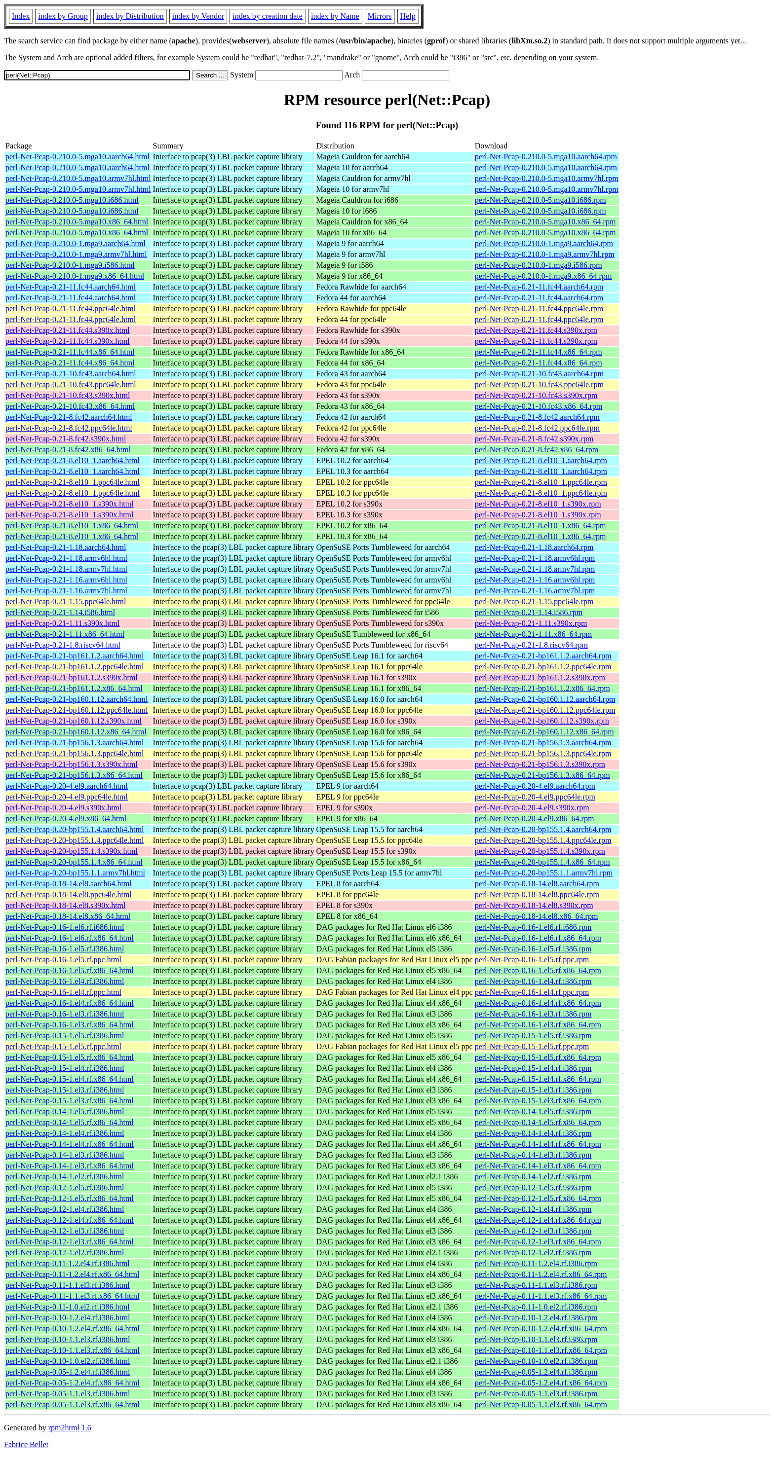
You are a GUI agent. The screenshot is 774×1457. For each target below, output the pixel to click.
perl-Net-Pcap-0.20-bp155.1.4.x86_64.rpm (542, 862)
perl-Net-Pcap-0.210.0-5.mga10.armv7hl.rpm (547, 178)
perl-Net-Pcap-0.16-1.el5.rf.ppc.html (63, 959)
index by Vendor (198, 16)
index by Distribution (130, 16)
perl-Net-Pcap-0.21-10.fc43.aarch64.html (70, 373)
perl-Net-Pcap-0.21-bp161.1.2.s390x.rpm (540, 677)
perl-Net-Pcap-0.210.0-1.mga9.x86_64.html (74, 276)
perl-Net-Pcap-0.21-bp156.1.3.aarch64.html (74, 742)
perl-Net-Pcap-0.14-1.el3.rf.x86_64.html (69, 1166)
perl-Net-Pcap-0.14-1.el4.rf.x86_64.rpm (538, 1144)
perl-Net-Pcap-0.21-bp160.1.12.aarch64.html (76, 699)
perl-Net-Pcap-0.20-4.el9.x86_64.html (65, 818)
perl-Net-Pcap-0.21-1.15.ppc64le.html (65, 601)
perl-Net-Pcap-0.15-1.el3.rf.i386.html (64, 1090)
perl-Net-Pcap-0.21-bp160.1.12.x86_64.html (76, 732)
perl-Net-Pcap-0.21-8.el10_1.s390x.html (69, 504)
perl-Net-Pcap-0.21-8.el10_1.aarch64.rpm (541, 460)
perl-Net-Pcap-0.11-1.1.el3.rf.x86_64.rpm (541, 1296)
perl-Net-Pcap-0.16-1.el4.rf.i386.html (64, 981)
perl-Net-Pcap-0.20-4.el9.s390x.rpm (532, 807)
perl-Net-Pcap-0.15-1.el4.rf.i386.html (64, 1068)
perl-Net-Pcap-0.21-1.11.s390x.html (62, 623)
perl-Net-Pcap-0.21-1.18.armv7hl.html (66, 569)
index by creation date (267, 16)
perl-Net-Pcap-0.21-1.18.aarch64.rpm (534, 547)
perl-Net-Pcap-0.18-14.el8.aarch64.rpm (537, 883)
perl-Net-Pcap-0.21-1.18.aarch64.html (65, 547)
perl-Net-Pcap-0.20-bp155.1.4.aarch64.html (74, 829)
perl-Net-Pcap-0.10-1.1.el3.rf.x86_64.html (72, 1350)
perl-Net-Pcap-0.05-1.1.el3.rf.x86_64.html (72, 1404)
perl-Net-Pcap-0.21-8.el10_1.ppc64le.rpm (541, 482)
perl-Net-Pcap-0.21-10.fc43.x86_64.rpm (539, 406)
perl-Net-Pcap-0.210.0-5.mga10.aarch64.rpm (546, 156)
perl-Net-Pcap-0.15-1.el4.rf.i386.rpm (533, 1068)
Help (408, 16)
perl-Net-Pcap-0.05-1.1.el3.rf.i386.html (67, 1393)
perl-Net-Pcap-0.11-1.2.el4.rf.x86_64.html (72, 1274)
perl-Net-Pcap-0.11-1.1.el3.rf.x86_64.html (72, 1296)
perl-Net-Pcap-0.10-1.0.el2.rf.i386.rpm (536, 1361)
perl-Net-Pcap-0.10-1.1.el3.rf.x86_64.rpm (541, 1350)
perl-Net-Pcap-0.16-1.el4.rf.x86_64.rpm (538, 1003)
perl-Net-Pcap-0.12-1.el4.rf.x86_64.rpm (538, 1220)
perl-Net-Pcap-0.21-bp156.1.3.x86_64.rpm (542, 775)
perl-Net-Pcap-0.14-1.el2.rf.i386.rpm (533, 1176)
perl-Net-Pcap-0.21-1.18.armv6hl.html (66, 558)
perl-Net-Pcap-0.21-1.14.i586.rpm (529, 612)
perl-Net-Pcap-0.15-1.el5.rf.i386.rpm (533, 1035)
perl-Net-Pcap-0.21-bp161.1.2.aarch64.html (74, 656)
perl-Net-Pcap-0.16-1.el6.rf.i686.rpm (533, 927)
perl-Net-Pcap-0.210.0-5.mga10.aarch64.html (77, 156)
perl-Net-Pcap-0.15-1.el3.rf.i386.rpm (533, 1090)
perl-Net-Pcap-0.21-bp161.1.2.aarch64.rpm (543, 656)
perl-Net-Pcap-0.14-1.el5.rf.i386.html (64, 1111)
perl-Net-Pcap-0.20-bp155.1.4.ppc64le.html (74, 840)
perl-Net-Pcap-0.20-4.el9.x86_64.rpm (534, 818)
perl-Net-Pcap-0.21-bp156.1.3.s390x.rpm (540, 764)
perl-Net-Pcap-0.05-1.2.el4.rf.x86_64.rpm (541, 1383)
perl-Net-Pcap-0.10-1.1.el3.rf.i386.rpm (536, 1339)
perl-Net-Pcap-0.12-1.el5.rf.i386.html (64, 1187)
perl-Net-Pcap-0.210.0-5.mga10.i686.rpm (540, 200)
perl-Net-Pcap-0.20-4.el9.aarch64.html (66, 786)
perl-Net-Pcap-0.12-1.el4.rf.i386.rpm (533, 1209)
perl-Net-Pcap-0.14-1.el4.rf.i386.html (64, 1133)
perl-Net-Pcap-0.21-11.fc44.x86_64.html (70, 352)
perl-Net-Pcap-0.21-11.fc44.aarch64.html (70, 287)
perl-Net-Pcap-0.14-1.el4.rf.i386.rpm (533, 1133)
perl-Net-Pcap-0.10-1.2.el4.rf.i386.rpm (536, 1317)
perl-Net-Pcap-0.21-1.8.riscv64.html (62, 645)
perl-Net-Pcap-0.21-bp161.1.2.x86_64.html (74, 688)
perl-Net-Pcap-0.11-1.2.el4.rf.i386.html (67, 1263)
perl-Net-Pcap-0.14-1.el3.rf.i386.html (64, 1155)
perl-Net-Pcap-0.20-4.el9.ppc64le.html (66, 797)
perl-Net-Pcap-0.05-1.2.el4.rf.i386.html (67, 1372)
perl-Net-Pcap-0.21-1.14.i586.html (60, 612)
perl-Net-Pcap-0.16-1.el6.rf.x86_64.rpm (538, 938)
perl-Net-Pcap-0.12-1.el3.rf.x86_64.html (69, 1242)
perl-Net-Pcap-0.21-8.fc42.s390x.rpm (534, 439)
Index (21, 16)
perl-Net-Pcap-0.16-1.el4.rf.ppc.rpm (532, 992)
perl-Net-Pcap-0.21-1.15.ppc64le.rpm (534, 601)
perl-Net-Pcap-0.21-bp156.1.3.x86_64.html (74, 775)
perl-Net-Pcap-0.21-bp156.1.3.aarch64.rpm (543, 742)
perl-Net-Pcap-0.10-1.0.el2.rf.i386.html (67, 1361)
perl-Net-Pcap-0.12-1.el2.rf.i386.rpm (533, 1252)
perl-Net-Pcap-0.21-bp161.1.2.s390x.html (71, 677)
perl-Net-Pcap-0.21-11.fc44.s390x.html (67, 330)
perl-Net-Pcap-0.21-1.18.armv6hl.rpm (535, 558)
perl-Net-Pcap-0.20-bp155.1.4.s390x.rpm (540, 851)
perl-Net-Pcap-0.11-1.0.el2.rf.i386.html (67, 1307)
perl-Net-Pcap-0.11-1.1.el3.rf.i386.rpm (536, 1285)
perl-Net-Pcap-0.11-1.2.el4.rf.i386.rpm (536, 1263)
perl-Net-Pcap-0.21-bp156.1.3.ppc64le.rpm (543, 753)
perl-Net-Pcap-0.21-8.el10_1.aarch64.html (72, 460)
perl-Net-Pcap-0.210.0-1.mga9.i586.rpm (538, 265)
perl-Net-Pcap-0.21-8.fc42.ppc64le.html (68, 428)
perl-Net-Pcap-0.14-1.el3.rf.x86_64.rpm (538, 1166)
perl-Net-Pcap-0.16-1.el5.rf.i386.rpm (533, 949)
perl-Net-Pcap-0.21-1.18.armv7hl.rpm (535, 569)
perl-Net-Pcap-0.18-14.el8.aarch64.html (68, 883)
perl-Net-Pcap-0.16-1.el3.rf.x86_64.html (69, 1024)
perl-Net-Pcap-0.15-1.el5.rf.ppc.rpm (532, 1046)
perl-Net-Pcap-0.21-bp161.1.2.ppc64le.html (74, 666)
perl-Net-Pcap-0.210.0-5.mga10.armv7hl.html (78, 178)
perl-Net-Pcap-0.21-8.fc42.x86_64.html (68, 449)
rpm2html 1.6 (69, 1427)
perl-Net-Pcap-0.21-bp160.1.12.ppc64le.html (76, 710)
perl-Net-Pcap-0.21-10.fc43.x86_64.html (70, 406)
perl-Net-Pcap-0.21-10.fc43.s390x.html (67, 395)
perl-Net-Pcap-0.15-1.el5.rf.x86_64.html (69, 1057)
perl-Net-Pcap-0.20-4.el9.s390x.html (63, 807)
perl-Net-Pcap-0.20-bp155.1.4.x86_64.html (74, 862)
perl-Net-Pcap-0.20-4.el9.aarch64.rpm (535, 786)
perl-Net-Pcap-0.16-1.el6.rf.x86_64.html (69, 938)
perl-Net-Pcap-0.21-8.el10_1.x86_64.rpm (540, 525)
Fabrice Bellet (26, 1444)
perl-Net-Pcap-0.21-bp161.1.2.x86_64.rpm (542, 688)
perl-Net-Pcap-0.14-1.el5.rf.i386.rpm (533, 1111)
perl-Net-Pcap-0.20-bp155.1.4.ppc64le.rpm (543, 840)
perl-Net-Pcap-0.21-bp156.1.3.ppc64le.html (74, 753)
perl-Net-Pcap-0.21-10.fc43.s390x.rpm (536, 395)
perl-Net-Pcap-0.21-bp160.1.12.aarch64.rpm (545, 699)
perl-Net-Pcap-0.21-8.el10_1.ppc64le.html (72, 482)
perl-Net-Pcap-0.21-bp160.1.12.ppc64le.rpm (545, 710)
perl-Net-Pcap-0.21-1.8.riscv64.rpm (531, 645)
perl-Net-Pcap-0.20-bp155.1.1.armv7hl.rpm (544, 873)
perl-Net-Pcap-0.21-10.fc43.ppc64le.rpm (539, 384)
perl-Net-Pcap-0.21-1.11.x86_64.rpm (533, 634)
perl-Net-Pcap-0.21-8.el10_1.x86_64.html (71, 525)
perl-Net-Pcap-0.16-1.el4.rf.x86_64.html (69, 1003)
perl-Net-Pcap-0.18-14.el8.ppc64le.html (68, 894)
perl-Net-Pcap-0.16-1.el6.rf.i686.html (64, 927)
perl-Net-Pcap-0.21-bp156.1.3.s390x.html (71, 764)
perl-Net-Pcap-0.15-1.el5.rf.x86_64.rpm (538, 1057)
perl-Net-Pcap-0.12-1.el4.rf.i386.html (64, 1209)
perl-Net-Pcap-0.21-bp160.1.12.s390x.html (73, 721)
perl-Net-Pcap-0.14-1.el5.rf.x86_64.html (69, 1122)
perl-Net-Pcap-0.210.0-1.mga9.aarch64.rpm (544, 243)
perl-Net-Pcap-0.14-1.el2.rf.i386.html (64, 1176)
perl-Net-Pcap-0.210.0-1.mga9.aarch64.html (75, 243)
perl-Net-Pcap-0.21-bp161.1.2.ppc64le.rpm (543, 666)
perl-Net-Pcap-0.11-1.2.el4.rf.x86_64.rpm (541, 1274)
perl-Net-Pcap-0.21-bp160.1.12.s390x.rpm (542, 721)
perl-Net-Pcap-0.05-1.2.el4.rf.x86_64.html (72, 1383)
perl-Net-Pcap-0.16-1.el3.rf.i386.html (64, 1014)
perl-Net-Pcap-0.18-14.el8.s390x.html (65, 905)
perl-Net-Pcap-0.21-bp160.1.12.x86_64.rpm (544, 732)
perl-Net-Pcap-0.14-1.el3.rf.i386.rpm (533, 1155)
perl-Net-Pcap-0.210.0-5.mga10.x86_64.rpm (545, 222)
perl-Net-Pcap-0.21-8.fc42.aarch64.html (68, 417)
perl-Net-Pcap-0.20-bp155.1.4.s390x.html (71, 851)
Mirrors (380, 16)
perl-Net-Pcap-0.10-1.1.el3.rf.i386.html (67, 1339)
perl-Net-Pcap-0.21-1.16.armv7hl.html (66, 590)
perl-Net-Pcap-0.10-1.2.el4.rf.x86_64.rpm (541, 1328)
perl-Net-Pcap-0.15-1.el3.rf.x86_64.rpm (538, 1100)
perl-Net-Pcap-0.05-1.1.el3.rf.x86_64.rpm (541, 1404)
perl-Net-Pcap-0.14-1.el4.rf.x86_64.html (69, 1144)
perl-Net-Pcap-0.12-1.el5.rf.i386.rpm (533, 1187)
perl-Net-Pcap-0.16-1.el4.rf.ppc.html (63, 992)
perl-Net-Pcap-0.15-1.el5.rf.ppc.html (63, 1046)
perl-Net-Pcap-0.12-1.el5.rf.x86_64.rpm (538, 1198)
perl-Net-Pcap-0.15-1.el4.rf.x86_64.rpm (538, 1079)
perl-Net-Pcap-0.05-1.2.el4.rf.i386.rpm (536, 1372)
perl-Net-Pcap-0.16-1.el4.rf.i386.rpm (533, 981)
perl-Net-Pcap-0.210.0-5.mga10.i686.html (72, 200)
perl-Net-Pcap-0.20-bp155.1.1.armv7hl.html (75, 873)
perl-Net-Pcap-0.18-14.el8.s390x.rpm (534, 905)
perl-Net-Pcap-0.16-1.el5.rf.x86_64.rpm (538, 970)
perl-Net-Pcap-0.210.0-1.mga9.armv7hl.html (76, 254)
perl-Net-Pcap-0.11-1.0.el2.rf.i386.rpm (536, 1307)
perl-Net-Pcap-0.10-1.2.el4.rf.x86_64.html (72, 1328)
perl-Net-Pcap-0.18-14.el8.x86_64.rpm (536, 916)
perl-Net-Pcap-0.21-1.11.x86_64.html (64, 634)
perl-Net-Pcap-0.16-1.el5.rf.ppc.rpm (532, 959)
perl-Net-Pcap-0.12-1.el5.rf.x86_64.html (69, 1198)
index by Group (62, 16)
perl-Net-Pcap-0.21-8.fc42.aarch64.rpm (537, 417)
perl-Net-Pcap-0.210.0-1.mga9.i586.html (70, 265)
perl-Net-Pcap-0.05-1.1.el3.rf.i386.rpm (536, 1393)
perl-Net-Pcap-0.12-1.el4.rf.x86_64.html (69, 1220)
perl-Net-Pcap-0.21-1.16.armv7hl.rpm (535, 590)
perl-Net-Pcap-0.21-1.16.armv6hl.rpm (535, 580)
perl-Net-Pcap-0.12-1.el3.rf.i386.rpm (533, 1231)
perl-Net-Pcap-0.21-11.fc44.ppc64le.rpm (539, 308)
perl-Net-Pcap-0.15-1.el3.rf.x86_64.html (69, 1100)
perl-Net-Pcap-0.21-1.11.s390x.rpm (531, 623)
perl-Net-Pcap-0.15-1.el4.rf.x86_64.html (69, 1079)
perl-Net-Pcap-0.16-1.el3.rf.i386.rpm (533, 1014)
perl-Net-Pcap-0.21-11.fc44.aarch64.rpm (539, 287)
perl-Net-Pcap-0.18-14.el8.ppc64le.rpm (537, 894)
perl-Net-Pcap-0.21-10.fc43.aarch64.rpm (539, 373)
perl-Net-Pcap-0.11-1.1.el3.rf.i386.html (67, 1285)
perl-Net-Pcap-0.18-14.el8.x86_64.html (67, 916)
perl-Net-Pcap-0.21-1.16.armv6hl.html (66, 580)
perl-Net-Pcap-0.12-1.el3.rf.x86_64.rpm (538, 1242)
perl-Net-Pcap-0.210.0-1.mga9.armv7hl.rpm (545, 254)
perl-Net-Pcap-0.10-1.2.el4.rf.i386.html (67, 1317)
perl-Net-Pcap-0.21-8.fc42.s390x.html (65, 439)
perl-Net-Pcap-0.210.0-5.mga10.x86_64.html (76, 222)
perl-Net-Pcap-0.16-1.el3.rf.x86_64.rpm (538, 1024)
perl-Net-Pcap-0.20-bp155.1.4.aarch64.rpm (543, 829)
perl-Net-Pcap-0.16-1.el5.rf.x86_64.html (69, 970)
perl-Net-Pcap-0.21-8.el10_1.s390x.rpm (538, 504)
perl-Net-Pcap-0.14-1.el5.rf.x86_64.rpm (538, 1122)
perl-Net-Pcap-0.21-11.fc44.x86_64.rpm (538, 352)
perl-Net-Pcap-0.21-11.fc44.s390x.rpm (536, 330)
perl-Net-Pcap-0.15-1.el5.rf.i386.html (64, 1035)
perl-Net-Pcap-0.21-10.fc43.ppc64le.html (70, 384)
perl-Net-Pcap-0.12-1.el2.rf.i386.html (64, 1252)
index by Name (335, 16)
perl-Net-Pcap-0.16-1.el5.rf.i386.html (64, 949)
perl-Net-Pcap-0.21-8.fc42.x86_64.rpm (537, 449)
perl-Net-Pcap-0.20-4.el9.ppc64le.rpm (535, 797)
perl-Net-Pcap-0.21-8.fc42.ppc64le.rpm (537, 428)
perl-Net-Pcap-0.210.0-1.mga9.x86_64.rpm (543, 276)
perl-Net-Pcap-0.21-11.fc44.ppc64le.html (70, 308)
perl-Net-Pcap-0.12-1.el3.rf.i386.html (64, 1231)
